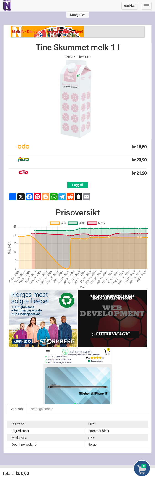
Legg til (77, 185)
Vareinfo (17, 409)
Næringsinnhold (42, 409)
